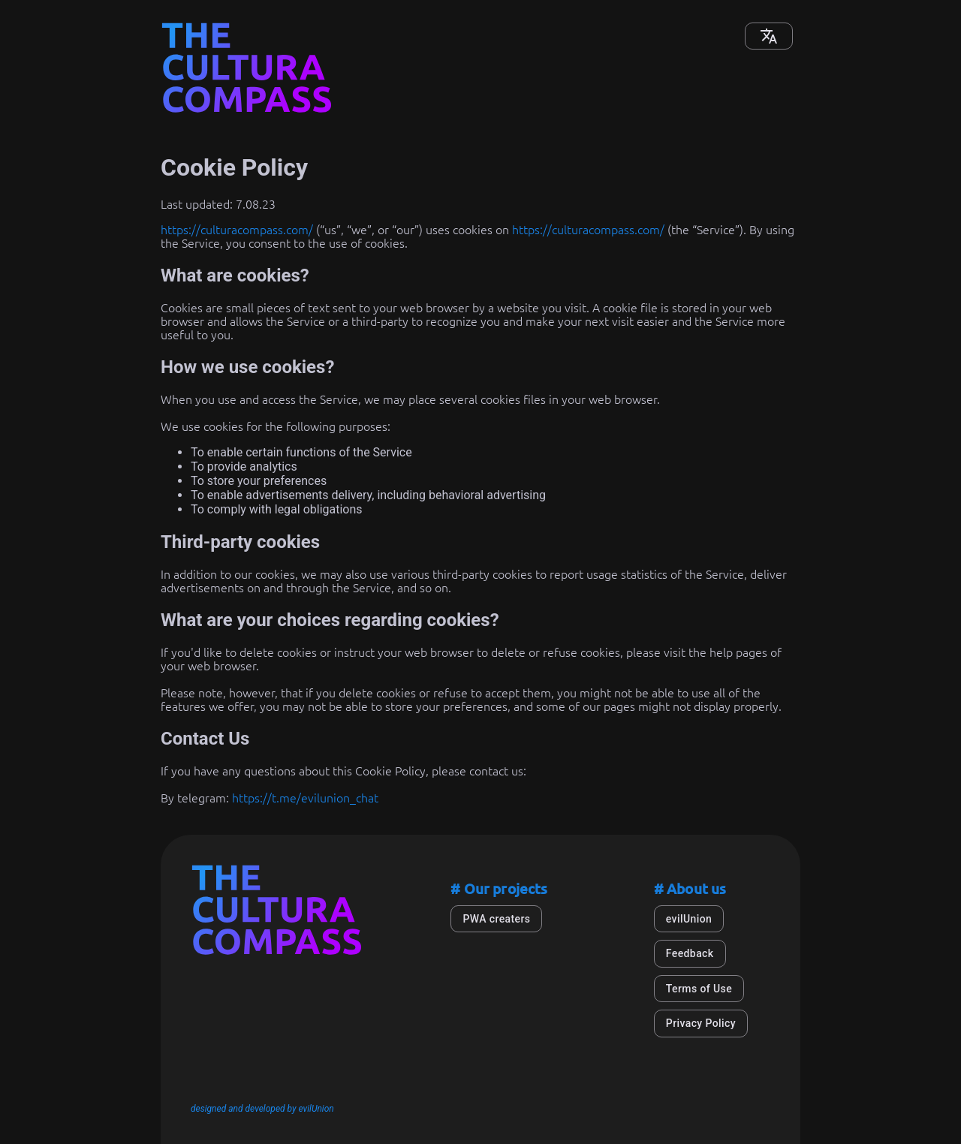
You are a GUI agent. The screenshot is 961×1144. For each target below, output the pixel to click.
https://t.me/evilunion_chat (305, 798)
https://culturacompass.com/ (237, 229)
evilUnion (689, 919)
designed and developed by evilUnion (262, 1108)
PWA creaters (496, 919)
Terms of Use (699, 989)
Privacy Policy (701, 1023)
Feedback (690, 953)
